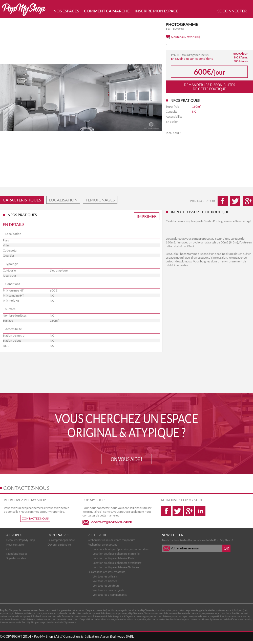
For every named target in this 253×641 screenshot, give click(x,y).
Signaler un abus (16, 558)
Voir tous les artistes (105, 581)
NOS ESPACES (66, 10)
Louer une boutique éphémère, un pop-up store (121, 549)
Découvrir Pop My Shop (20, 540)
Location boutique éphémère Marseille (116, 553)
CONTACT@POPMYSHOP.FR (111, 522)
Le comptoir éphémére (61, 540)
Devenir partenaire (59, 544)
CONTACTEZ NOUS (35, 518)
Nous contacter (15, 544)
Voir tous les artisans (105, 576)
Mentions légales (16, 553)
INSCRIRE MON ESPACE (156, 10)
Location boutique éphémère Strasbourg (117, 562)
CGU (9, 549)
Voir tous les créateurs (106, 585)
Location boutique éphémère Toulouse (116, 567)
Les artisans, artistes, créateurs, (107, 571)
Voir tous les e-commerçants (110, 594)
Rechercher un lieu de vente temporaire (111, 540)
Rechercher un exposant (102, 544)
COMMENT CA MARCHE (107, 10)
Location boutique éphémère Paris (113, 558)
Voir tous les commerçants (108, 590)
